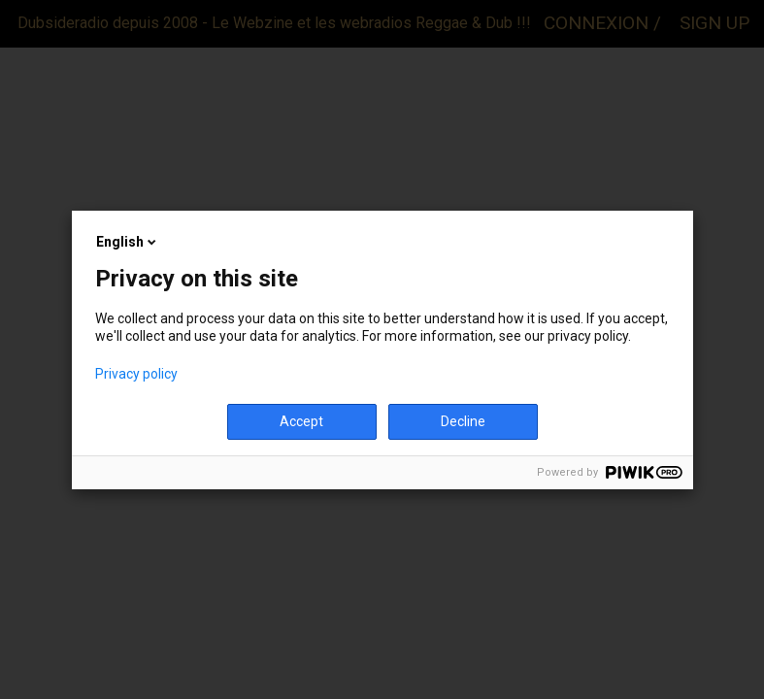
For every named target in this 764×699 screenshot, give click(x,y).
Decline (463, 421)
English (127, 242)
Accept (301, 421)
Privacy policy (136, 374)
